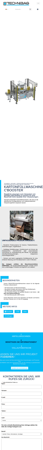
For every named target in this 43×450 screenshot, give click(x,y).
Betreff (3, 431)
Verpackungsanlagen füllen (25, 183)
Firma (3, 404)
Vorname (4, 390)
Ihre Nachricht (5, 437)
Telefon (3, 411)
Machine (13, 183)
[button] (8, 311)
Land (3, 417)
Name (3, 383)
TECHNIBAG (7, 183)
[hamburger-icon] (38, 3)
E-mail (3, 397)
